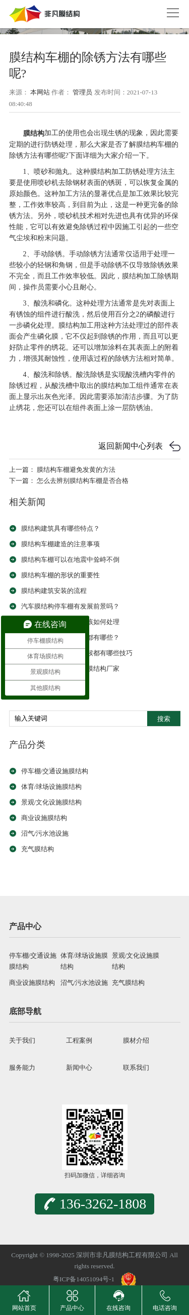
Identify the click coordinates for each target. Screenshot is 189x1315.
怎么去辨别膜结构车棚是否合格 (83, 480)
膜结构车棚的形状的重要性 (60, 575)
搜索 (163, 719)
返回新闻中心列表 (130, 446)
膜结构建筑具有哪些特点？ (60, 528)
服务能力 (22, 1067)
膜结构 (33, 133)
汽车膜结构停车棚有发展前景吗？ (70, 606)
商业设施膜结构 (44, 818)
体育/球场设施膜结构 (51, 786)
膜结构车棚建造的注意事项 (60, 544)
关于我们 (22, 1040)
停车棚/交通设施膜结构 (55, 771)
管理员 (82, 92)
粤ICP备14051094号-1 (83, 1279)
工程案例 (79, 1040)
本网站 (40, 92)
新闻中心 (79, 1067)
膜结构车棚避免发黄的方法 (76, 469)
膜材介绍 (136, 1040)
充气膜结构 (37, 849)
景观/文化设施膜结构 (51, 802)
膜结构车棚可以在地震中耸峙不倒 (70, 559)
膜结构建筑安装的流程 (54, 590)
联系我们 (136, 1067)
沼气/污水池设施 (45, 833)
